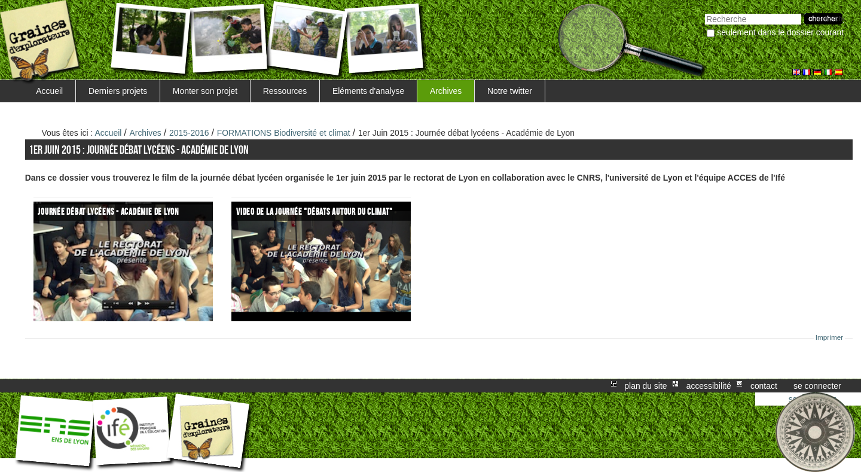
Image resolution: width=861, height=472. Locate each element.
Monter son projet (205, 91)
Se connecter (817, 386)
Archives (446, 91)
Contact (763, 386)
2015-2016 (189, 133)
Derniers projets (117, 91)
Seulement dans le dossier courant (780, 32)
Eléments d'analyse (368, 91)
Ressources (285, 91)
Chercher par (704, 12)
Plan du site (645, 386)
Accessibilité (708, 386)
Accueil (49, 91)
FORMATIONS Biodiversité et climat (283, 133)
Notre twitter (509, 91)
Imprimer (830, 337)
